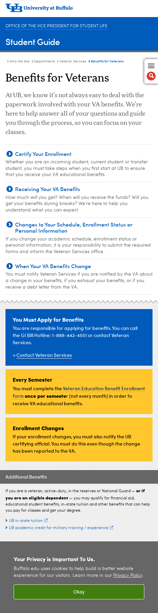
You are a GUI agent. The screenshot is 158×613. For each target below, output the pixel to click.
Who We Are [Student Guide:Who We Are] (19, 61)
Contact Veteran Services (44, 355)
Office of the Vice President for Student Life (56, 26)
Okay (79, 592)
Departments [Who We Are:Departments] (44, 61)
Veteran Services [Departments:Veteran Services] (73, 61)
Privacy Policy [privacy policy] (127, 575)
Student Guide (32, 41)
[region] (79, 577)
